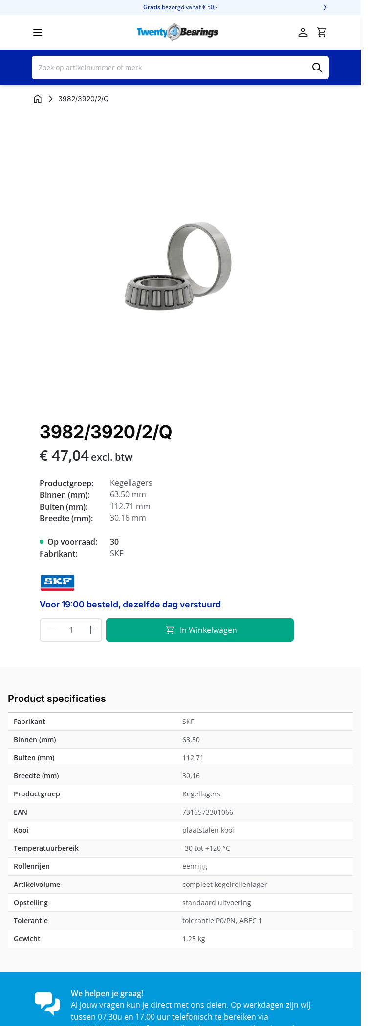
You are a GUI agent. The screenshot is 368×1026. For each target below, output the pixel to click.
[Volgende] (325, 7)
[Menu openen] (37, 32)
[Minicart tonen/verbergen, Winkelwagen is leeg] (321, 32)
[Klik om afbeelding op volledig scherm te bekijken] (180, 261)
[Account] (303, 32)
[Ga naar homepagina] (37, 99)
